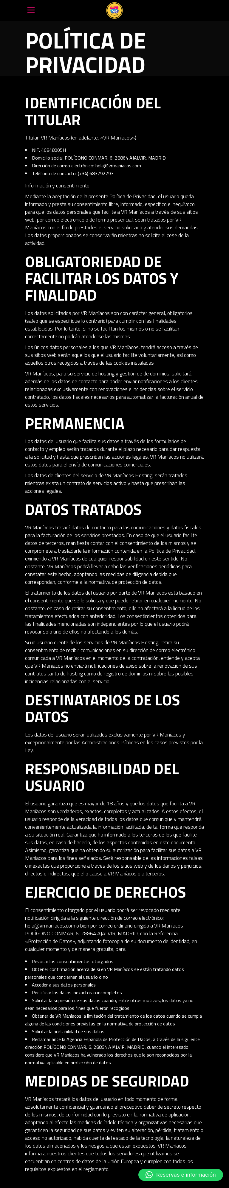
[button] (180, 1175)
